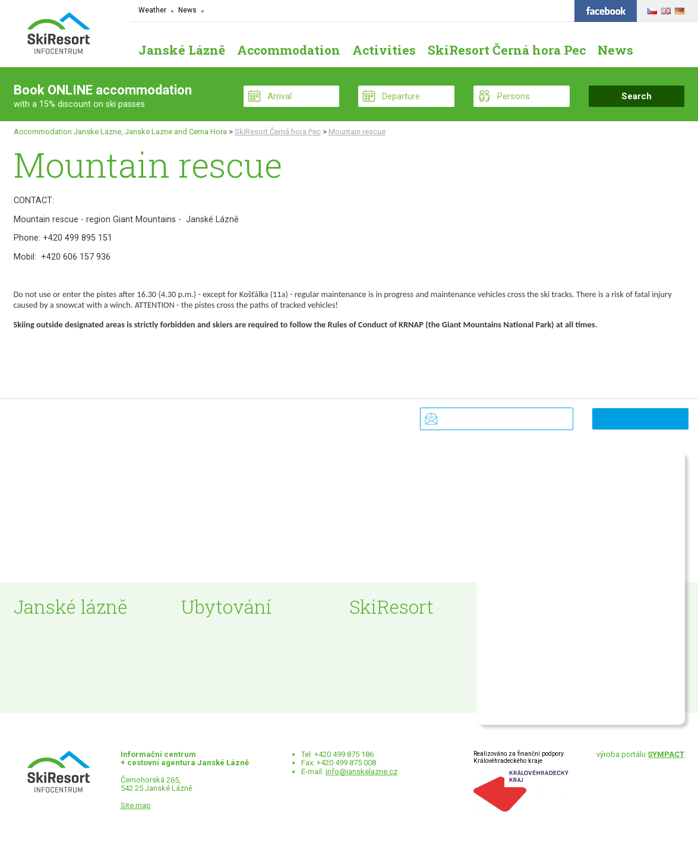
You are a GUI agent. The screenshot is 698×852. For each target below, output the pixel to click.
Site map (136, 805)
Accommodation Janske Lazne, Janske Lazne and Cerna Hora (120, 131)
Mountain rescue (357, 131)
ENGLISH (664, 9)
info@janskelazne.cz (361, 771)
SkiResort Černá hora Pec (278, 131)
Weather (152, 10)
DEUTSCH (678, 9)
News (187, 10)
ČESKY (651, 9)
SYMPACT (666, 754)
